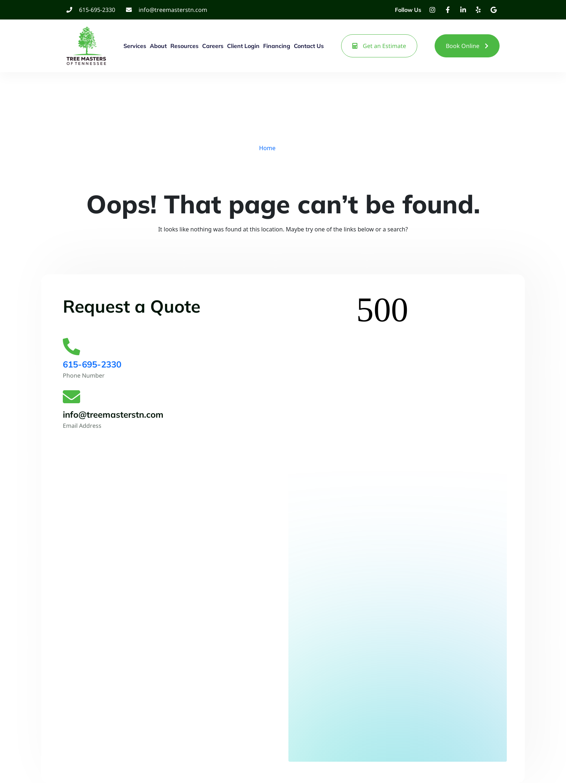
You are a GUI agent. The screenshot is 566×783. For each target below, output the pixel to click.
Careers (212, 45)
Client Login (243, 45)
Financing (276, 45)
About (158, 45)
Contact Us (309, 45)
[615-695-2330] (71, 346)
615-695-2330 (92, 364)
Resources (184, 45)
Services (134, 45)
